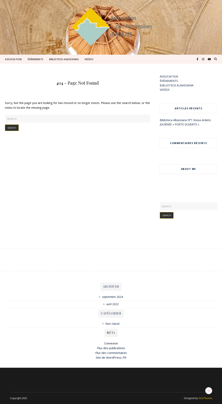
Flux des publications (111, 348)
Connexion (111, 343)
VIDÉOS (89, 59)
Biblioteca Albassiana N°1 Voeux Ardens (185, 120)
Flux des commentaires (111, 353)
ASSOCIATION (13, 59)
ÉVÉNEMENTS (35, 59)
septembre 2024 (112, 297)
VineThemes (205, 398)
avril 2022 (112, 304)
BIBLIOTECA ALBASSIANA (64, 59)
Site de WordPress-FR (111, 357)
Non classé (112, 323)
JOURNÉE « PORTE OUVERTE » (179, 124)
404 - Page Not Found (77, 83)
